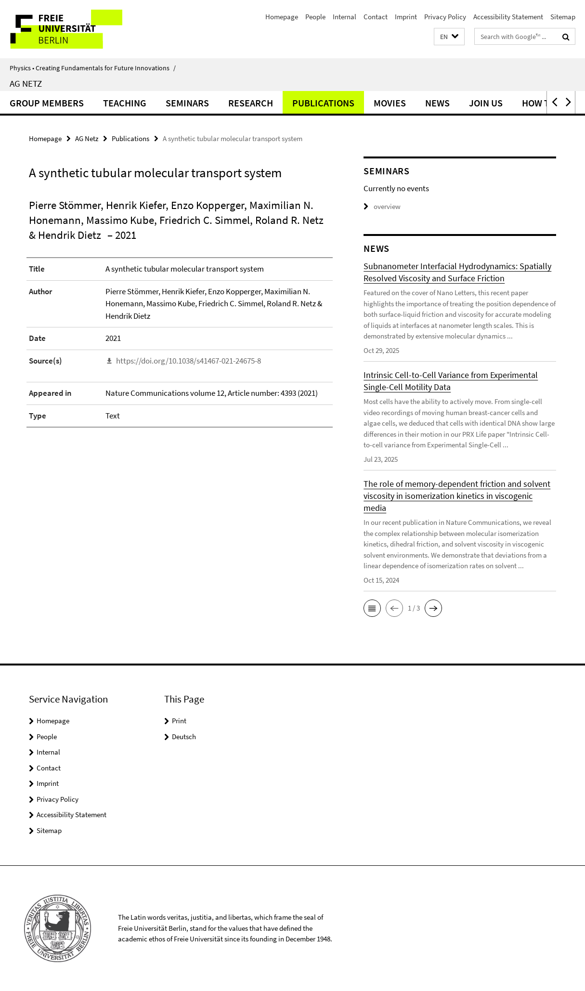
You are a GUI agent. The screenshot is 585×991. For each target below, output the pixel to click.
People (315, 16)
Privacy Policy (445, 16)
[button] (449, 37)
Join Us (486, 103)
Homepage (281, 16)
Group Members (47, 103)
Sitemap (562, 16)
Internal (344, 16)
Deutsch (184, 736)
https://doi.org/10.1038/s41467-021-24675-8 (188, 360)
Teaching (124, 103)
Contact (376, 16)
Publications (323, 103)
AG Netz (26, 83)
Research (250, 103)
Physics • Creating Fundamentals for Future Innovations (93, 68)
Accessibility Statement (508, 16)
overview (382, 206)
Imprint (406, 16)
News (437, 103)
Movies (390, 103)
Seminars (187, 103)
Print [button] (179, 720)
